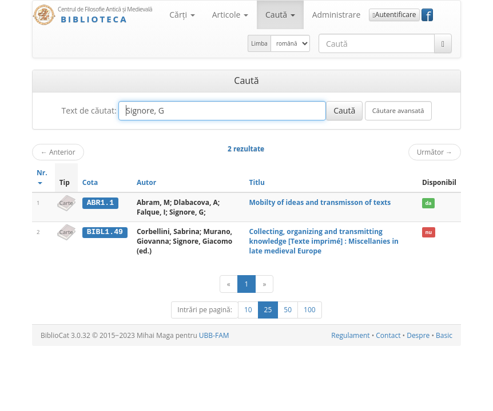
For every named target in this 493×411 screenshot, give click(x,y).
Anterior (58, 151)
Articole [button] (230, 14)
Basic (444, 335)
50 (288, 310)
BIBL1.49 (105, 232)
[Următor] (264, 284)
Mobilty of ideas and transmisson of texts (320, 202)
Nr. (42, 176)
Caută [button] (280, 14)
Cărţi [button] (181, 14)
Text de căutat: (88, 110)
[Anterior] (229, 284)
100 (310, 310)
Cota (90, 182)
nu (428, 232)
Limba (259, 43)
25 (268, 310)
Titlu (257, 182)
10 (248, 310)
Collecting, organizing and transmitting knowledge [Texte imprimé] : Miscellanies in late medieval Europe (324, 241)
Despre (418, 335)
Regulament (350, 335)
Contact (388, 335)
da (428, 203)
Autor (146, 182)
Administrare (336, 14)
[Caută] (443, 43)
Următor (434, 151)
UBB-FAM (214, 335)
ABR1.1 (100, 203)
